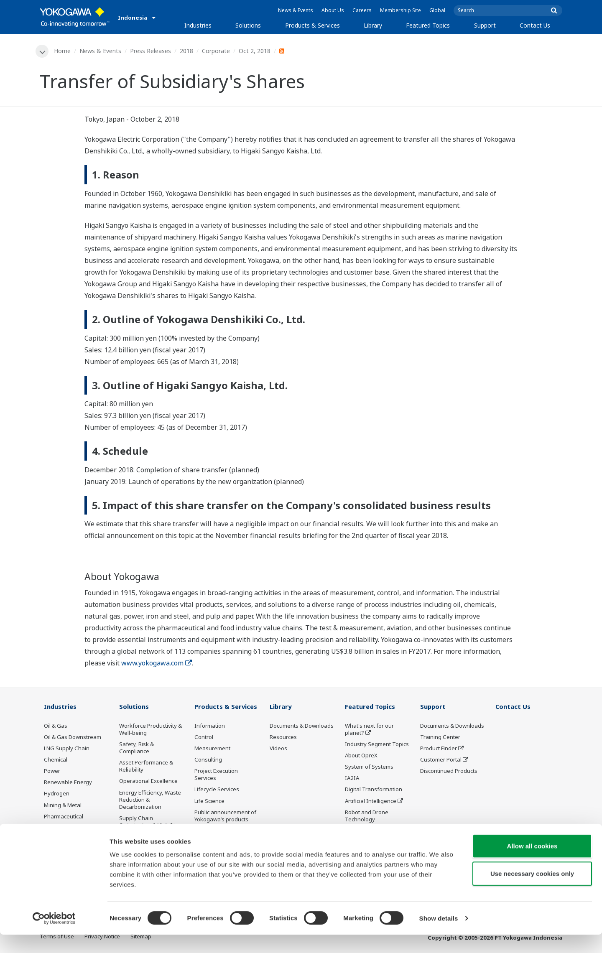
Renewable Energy (68, 783)
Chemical (55, 760)
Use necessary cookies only (532, 891)
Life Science (209, 801)
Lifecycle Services (216, 790)
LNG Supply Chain (66, 748)
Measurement (212, 748)
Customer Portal (441, 760)
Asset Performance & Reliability (146, 766)
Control (203, 737)
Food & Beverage (66, 828)
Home (62, 51)
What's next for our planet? (369, 729)
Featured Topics (428, 25)
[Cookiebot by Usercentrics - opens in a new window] (54, 936)
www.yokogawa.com (156, 663)
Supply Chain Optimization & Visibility (148, 822)
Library (373, 25)
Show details (438, 936)
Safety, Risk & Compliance (136, 748)
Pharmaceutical (63, 816)
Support (485, 25)
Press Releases (150, 51)
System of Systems (369, 767)
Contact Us (535, 25)
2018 (187, 51)
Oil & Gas (55, 726)
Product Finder (438, 748)
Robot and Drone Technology (366, 816)
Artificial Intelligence (370, 801)
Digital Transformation (373, 790)
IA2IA (352, 778)
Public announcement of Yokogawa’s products (225, 816)
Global (437, 10)
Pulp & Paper (60, 839)
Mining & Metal (63, 805)
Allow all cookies (532, 864)
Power (52, 771)
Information (209, 726)
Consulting (208, 760)
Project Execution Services (216, 775)
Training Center (440, 737)
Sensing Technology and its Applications (376, 835)
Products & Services (312, 25)
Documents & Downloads (302, 726)
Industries (198, 25)
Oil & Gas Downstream (72, 737)
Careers (362, 10)
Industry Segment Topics (377, 744)
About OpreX (361, 755)
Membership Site (400, 10)
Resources (283, 737)
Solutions (248, 25)
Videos (278, 748)
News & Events (295, 10)
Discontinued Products (223, 831)
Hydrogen (56, 794)
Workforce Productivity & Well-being (150, 729)
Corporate (216, 51)
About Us (332, 10)
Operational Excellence (148, 781)
